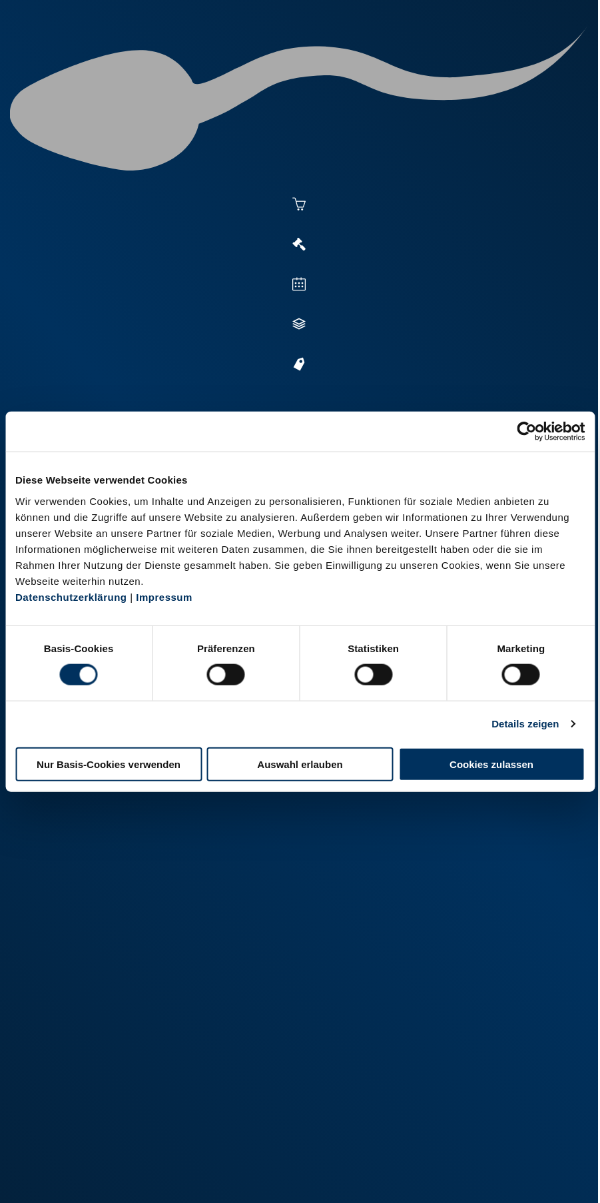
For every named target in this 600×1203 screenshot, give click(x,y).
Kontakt (245, 1175)
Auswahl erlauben (299, 763)
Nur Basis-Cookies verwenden (108, 763)
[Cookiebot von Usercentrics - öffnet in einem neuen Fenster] (526, 432)
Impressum (164, 596)
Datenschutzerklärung (71, 596)
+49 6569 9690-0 (129, 1131)
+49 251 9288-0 (127, 946)
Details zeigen (525, 723)
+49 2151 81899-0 (131, 1038)
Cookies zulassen (491, 763)
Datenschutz (185, 1175)
